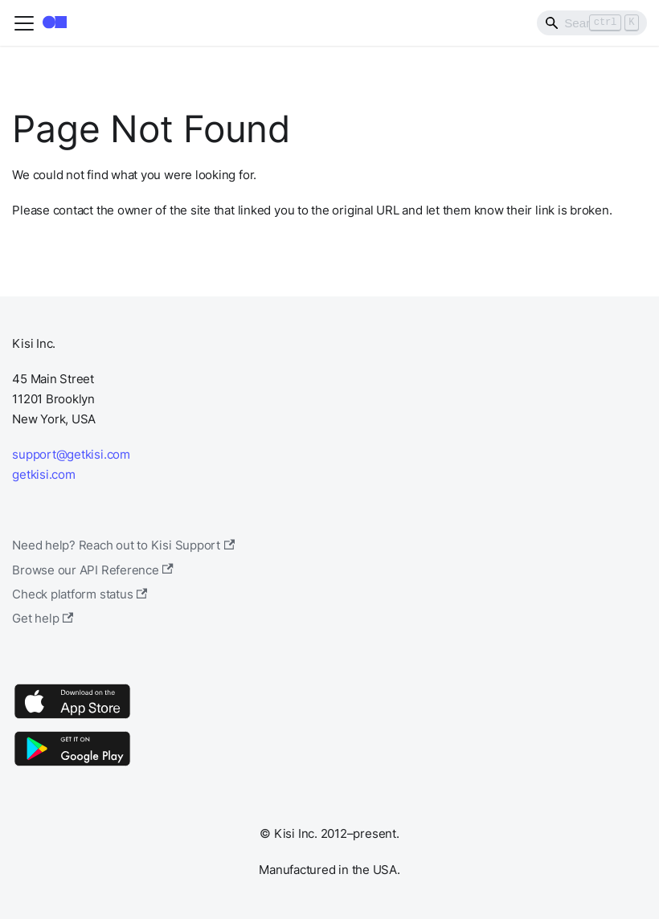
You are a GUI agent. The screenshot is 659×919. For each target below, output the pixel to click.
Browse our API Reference (93, 570)
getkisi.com (43, 474)
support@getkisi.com (71, 454)
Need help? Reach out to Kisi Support (123, 545)
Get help (42, 618)
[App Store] (72, 717)
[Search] (592, 22)
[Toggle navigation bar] (24, 23)
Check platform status (79, 594)
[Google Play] (72, 765)
